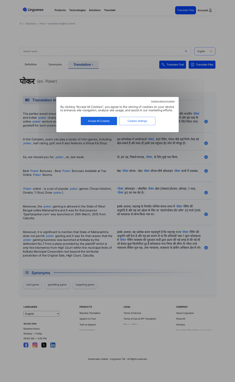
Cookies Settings (137, 121)
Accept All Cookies (99, 121)
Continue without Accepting (163, 101)
